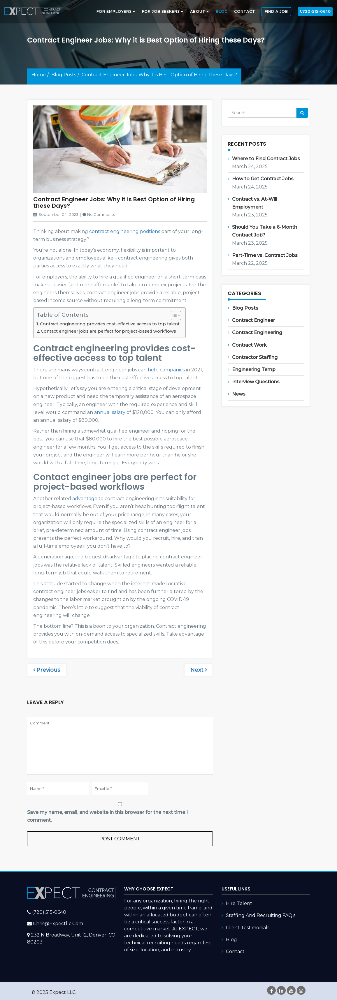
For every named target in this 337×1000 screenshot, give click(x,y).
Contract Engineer (253, 320)
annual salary (109, 412)
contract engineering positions (124, 231)
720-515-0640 (315, 11)
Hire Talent (239, 903)
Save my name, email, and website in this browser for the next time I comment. (107, 816)
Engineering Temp (253, 369)
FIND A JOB (276, 11)
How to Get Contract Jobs (263, 178)
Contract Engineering (257, 332)
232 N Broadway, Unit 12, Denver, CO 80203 (71, 938)
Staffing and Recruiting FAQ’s (260, 915)
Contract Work (249, 345)
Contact (244, 11)
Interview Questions (256, 382)
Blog (222, 11)
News (238, 394)
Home (38, 74)
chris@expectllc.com (58, 923)
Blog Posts (63, 74)
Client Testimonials (247, 927)
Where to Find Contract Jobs (266, 158)
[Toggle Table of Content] (173, 315)
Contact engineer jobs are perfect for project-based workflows (108, 331)
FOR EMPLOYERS (113, 11)
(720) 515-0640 (49, 912)
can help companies (161, 370)
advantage (84, 498)
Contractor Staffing (255, 357)
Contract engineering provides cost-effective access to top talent (110, 324)
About (197, 11)
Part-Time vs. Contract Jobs (265, 255)
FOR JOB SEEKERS (161, 11)
